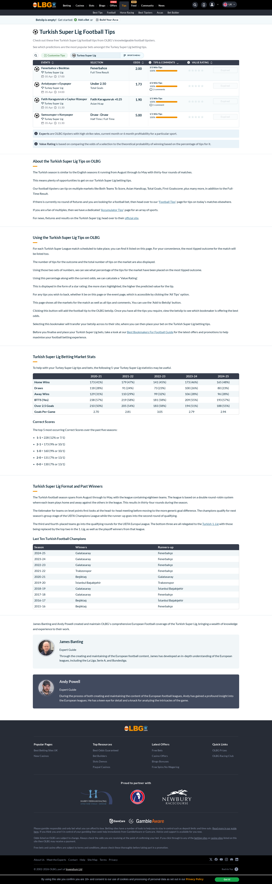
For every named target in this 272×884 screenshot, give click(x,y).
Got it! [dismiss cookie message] (227, 879)
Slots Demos (100, 761)
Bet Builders (100, 755)
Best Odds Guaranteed (105, 750)
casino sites (217, 838)
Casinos (80, 5)
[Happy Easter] (136, 728)
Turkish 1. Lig (210, 524)
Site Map (92, 859)
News (162, 5)
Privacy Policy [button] (195, 879)
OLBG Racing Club (223, 755)
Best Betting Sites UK (46, 750)
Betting (67, 5)
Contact (73, 859)
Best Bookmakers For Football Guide (150, 332)
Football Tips (167, 201)
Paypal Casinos (101, 767)
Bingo (102, 5)
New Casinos (41, 755)
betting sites (200, 838)
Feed (134, 4)
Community (147, 5)
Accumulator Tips (112, 210)
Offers (113, 4)
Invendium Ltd (74, 869)
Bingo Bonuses (160, 761)
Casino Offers (160, 755)
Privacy (113, 859)
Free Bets (157, 750)
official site (131, 218)
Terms (103, 859)
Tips (124, 5)
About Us (39, 859)
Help (82, 859)
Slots (91, 5)
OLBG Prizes (219, 750)
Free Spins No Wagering (165, 767)
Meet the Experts (56, 859)
